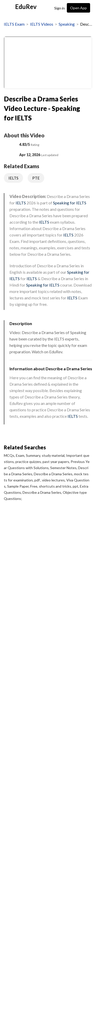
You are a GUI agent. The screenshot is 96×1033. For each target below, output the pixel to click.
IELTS (13, 178)
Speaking (67, 24)
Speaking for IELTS (69, 202)
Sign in (59, 8)
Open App (78, 8)
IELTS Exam (14, 24)
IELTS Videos (41, 24)
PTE (36, 178)
